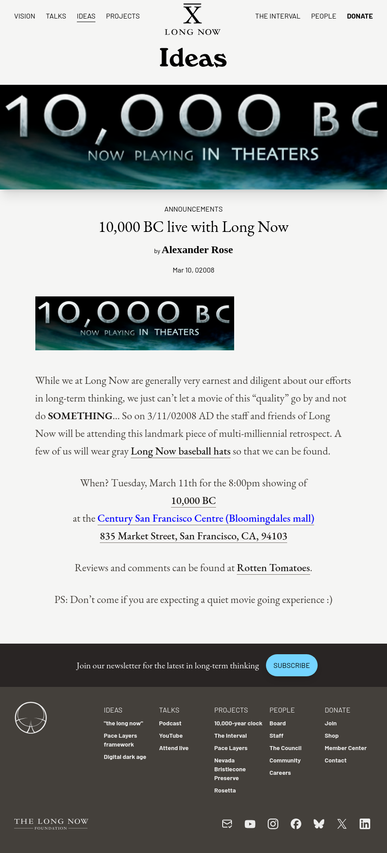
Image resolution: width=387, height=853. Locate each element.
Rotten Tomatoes (273, 567)
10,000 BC (193, 500)
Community (285, 760)
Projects (123, 15)
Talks (56, 15)
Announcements (193, 209)
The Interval (278, 15)
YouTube (171, 735)
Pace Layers (230, 747)
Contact (336, 760)
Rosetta (225, 790)
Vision (24, 15)
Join (331, 723)
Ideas (86, 15)
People (323, 15)
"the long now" (123, 723)
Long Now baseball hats (181, 451)
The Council (285, 747)
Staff (276, 735)
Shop (332, 735)
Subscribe (291, 665)
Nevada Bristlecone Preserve (230, 768)
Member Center (346, 747)
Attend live (174, 747)
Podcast (170, 723)
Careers (280, 772)
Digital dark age (125, 756)
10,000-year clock (238, 723)
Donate (360, 15)
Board (277, 723)
